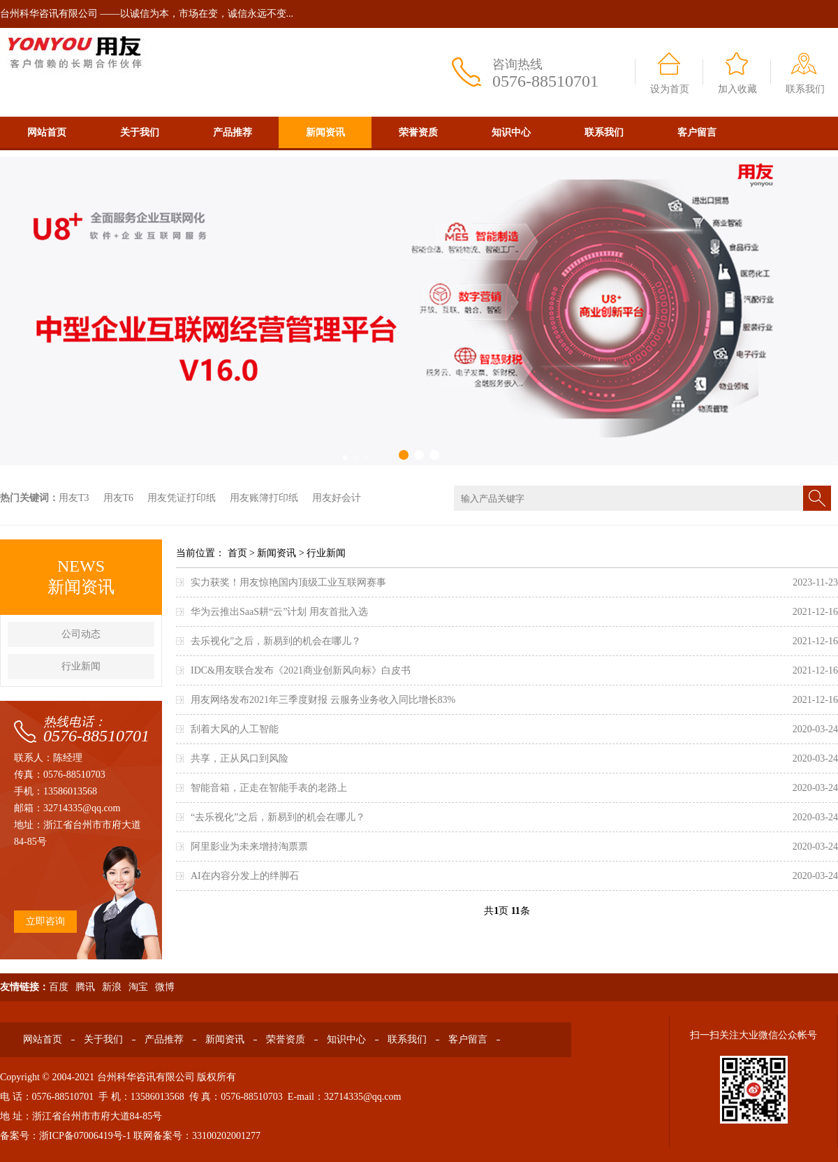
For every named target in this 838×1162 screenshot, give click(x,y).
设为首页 (669, 89)
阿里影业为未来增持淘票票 (249, 846)
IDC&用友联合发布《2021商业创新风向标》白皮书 (301, 670)
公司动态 (81, 634)
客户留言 (696, 132)
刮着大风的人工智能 (235, 729)
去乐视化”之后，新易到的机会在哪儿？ (276, 641)
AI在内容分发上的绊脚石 (245, 876)
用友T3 (74, 498)
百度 (58, 987)
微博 (165, 987)
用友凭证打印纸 (181, 498)
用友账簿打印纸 (264, 498)
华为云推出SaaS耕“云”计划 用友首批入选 (279, 612)
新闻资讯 (325, 132)
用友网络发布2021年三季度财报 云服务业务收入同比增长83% (323, 700)
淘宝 (138, 987)
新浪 (112, 987)
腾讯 (85, 987)
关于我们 (139, 132)
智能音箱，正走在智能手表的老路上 (269, 788)
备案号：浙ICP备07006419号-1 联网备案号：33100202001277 (130, 1136)
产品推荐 (232, 132)
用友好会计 (336, 498)
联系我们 (805, 89)
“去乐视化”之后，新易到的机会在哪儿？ (278, 817)
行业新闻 (81, 666)
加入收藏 (737, 89)
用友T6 (118, 498)
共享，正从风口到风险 (239, 758)
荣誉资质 (418, 132)
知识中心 (511, 132)
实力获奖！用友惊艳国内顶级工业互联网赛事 (288, 582)
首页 (237, 553)
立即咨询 (45, 921)
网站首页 (46, 132)
